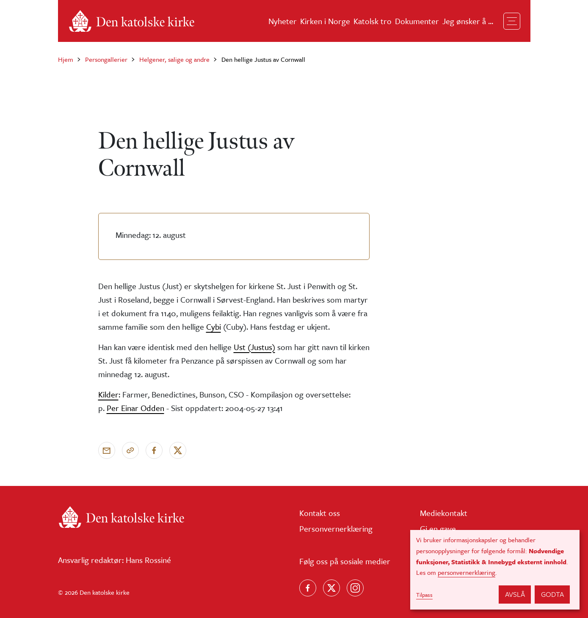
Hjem (65, 59)
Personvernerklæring (336, 528)
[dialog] (495, 570)
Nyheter (282, 21)
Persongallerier (106, 59)
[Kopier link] (130, 450)
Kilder (108, 394)
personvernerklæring (466, 572)
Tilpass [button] (424, 594)
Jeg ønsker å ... (467, 21)
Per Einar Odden (135, 408)
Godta (552, 594)
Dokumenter (417, 21)
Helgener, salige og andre (174, 59)
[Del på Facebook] (154, 450)
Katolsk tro (372, 21)
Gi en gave (438, 528)
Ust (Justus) (254, 347)
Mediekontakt (443, 513)
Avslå (515, 594)
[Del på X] (177, 450)
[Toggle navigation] (511, 21)
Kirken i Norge (325, 21)
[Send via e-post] (106, 450)
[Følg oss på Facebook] (307, 587)
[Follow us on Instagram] (355, 587)
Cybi (213, 326)
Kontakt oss (319, 513)
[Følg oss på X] (331, 587)
